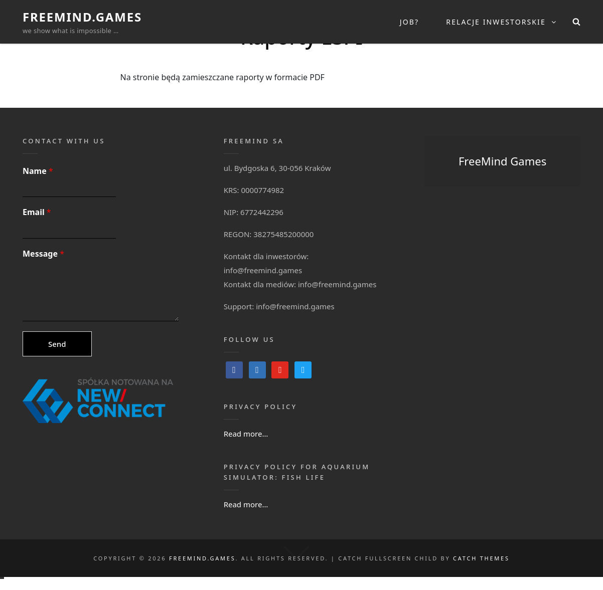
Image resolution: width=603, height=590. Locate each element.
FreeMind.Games (82, 17)
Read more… (246, 434)
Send (57, 344)
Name (38, 171)
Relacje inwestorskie (501, 22)
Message (43, 254)
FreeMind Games (502, 160)
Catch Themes (481, 558)
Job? (409, 22)
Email (37, 212)
